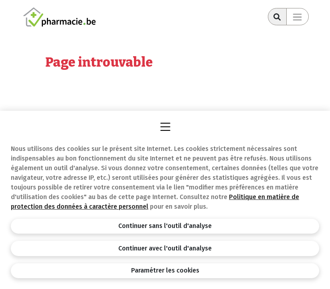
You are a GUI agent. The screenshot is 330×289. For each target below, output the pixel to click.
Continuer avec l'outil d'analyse (165, 248)
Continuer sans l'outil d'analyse (165, 226)
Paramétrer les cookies (165, 270)
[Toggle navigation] (297, 16)
